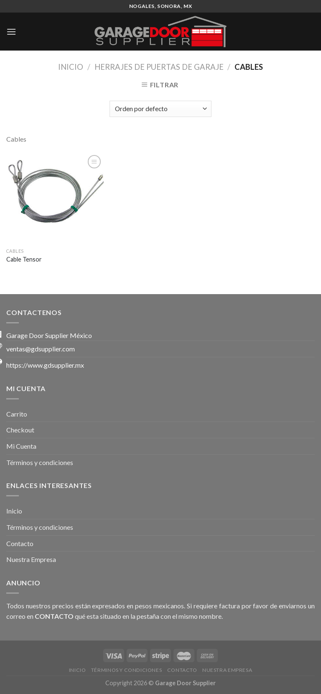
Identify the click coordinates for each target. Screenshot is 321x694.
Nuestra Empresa (31, 559)
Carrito (16, 414)
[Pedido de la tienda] (160, 109)
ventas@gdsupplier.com (40, 349)
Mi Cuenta (21, 446)
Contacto (19, 543)
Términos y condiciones (39, 462)
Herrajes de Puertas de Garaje (159, 66)
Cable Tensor (24, 259)
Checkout (20, 430)
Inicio (70, 66)
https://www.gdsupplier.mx (45, 365)
